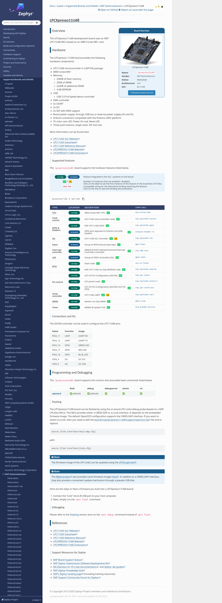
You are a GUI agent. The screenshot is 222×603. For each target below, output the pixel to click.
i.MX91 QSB (12, 83)
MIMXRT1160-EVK (15, 207)
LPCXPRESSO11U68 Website (68, 149)
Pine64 (8, 322)
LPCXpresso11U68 (14, 103)
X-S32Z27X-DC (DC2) (16, 251)
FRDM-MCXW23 (14, 42)
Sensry (8, 410)
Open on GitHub (109, 10)
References (12, 118)
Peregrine (9, 309)
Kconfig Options (11, 581)
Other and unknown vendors (18, 292)
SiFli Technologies (13, 422)
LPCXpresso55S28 (15, 138)
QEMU (8, 334)
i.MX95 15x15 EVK (15, 99)
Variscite (9, 502)
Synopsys (9, 435)
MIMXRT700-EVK (14, 227)
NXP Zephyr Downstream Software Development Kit (80, 563)
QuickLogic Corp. (13, 343)
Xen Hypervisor (12, 555)
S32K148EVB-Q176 (15, 243)
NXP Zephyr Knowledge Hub (68, 570)
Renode (8, 368)
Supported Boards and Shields (82, 6)
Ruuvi (7, 385)
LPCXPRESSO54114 (15, 126)
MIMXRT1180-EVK (15, 215)
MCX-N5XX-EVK (13, 155)
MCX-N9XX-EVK (13, 159)
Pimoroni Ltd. (11, 318)
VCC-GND (9, 506)
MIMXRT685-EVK (14, 223)
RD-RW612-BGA (14, 235)
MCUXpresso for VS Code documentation (75, 566)
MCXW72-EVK (13, 167)
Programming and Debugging (20, 114)
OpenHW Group (12, 284)
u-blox (8, 490)
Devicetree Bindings (12, 585)
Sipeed (8, 431)
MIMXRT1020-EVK (15, 179)
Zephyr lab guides (113, 566)
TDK (7, 464)
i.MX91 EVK (12, 79)
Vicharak (9, 510)
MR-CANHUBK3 (14, 231)
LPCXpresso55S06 (15, 130)
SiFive (7, 418)
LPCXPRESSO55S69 (15, 147)
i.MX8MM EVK (13, 62)
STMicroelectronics (14, 448)
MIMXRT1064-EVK (15, 203)
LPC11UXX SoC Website (65, 138)
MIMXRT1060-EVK (15, 195)
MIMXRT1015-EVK (15, 175)
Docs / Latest (57, 6)
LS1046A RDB (13, 150)
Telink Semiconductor (15, 473)
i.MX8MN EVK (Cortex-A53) (18, 66)
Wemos (8, 543)
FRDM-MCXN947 (14, 38)
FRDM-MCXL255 (14, 30)
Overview (13, 107)
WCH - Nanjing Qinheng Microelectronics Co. (16, 529)
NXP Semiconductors (111, 6)
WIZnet (8, 551)
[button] (36, 22)
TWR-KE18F (12, 255)
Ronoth (8, 376)
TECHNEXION (11, 469)
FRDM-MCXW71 (14, 50)
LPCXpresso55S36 (15, 142)
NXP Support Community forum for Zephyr (76, 577)
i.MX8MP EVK (13, 70)
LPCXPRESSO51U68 (15, 122)
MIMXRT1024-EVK (15, 183)
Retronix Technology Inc (16, 372)
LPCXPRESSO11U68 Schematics (69, 153)
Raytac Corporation (14, 355)
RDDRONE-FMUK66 (15, 239)
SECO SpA (9, 397)
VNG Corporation (13, 519)
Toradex (9, 485)
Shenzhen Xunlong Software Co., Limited (20, 560)
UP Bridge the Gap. (14, 498)
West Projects (9, 589)
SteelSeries (10, 456)
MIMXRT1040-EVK (15, 187)
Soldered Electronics (14, 439)
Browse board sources (142, 92)
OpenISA (9, 288)
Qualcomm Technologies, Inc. (19, 330)
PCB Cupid (10, 305)
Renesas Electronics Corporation (20, 364)
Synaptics (9, 460)
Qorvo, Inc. (10, 338)
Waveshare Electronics (15, 523)
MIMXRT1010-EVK (15, 171)
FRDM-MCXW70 (14, 46)
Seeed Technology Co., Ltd (17, 401)
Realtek (8, 359)
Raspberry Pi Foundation (16, 351)
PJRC (7, 326)
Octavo (8, 275)
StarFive (9, 452)
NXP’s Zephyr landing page (67, 574)
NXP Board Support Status (67, 559)
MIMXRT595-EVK (14, 219)
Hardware (12, 111)
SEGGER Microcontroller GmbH (19, 406)
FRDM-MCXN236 (14, 34)
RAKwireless (10, 347)
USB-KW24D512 (14, 268)
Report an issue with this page (137, 10)
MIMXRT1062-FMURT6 (16, 199)
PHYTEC (8, 313)
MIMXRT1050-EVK (15, 191)
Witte (7, 547)
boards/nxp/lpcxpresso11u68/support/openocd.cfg (121, 419)
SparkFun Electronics (15, 443)
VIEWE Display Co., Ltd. (16, 515)
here (114, 476)
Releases (7, 566)
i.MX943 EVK (12, 91)
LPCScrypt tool (126, 462)
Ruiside (8, 380)
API (5, 577)
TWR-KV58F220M (14, 259)
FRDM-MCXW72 (14, 54)
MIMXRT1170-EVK (15, 211)
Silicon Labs (10, 427)
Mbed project (63, 476)
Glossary (7, 593)
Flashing (74, 514)
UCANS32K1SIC (14, 263)
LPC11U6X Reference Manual (68, 145)
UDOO (8, 494)
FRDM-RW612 (13, 58)
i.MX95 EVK (12, 95)
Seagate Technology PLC (16, 393)
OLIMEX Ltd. (11, 280)
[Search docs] (21, 22)
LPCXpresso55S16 (15, 134)
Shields (8, 414)
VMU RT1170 (12, 271)
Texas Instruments (14, 481)
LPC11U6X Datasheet (64, 142)
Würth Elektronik (13, 534)
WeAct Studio (11, 538)
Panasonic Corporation (16, 297)
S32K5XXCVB (12, 247)
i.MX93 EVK (12, 87)
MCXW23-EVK (13, 163)
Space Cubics (11, 389)
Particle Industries (13, 301)
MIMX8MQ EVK (13, 75)
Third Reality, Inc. (13, 477)
